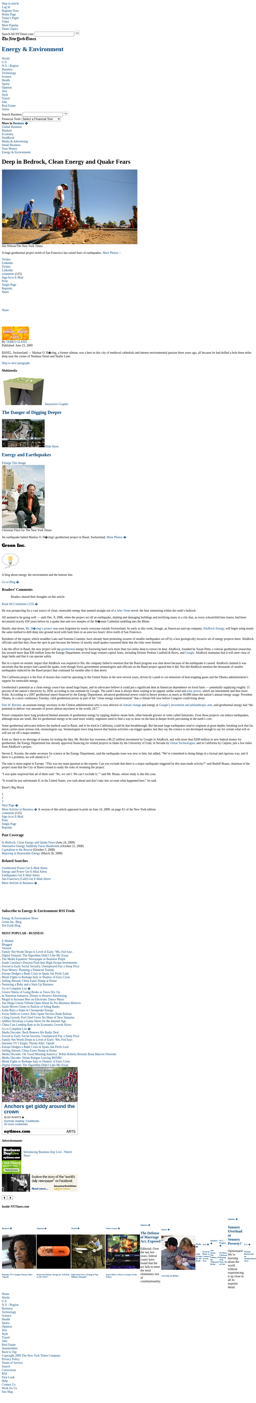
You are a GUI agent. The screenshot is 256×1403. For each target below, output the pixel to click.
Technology (9, 73)
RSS (4, 1373)
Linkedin (7, 263)
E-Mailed (7, 941)
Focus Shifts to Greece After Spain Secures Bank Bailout (37, 1014)
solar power (194, 691)
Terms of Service (12, 1363)
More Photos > (112, 253)
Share (5, 292)
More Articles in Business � (19, 809)
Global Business (12, 127)
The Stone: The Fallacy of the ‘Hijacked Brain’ (214, 1257)
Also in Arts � (14, 1117)
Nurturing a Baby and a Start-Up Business (27, 984)
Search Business (12, 114)
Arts (4, 91)
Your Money (9, 148)
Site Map (7, 1391)
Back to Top (9, 1352)
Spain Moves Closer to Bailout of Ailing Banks (31, 1006)
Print (5, 281)
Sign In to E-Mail (12, 277)
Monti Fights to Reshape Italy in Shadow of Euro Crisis (36, 977)
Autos (5, 109)
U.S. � (247, 1244)
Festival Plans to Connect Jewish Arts (206, 1256)
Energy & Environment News (20, 918)
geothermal (68, 649)
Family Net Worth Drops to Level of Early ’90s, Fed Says (37, 952)
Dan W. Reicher (11, 705)
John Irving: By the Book (199, 1257)
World (5, 58)
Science (6, 76)
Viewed (6, 948)
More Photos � (116, 537)
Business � (20, 123)
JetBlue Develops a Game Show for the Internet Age (34, 1021)
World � (75, 1228)
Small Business (11, 145)
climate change (132, 705)
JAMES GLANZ (16, 342)
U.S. (4, 62)
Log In (6, 7)
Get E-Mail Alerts (36, 868)
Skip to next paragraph (16, 363)
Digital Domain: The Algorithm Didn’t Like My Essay (35, 955)
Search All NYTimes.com (17, 34)
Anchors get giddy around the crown (39, 1109)
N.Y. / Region (10, 65)
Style (5, 94)
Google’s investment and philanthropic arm (185, 705)
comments (8, 274)
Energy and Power (13, 871)
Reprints (7, 288)
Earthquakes (9, 875)
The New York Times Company (41, 1355)
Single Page (9, 284)
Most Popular (10, 25)
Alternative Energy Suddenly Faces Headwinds (31, 846)
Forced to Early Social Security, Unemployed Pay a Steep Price (40, 966)
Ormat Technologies (182, 743)
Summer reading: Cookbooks (21, 1121)
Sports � (165, 1229)
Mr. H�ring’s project (39, 628)
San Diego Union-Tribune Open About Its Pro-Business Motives (41, 1003)
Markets (7, 130)
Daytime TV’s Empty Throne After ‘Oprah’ (28, 1043)
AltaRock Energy (213, 628)
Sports (6, 84)
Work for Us (9, 1388)
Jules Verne (123, 610)
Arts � (206, 1244)
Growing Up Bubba (169, 1276)
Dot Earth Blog (11, 925)
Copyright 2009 (11, 1355)
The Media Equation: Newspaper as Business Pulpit (33, 959)
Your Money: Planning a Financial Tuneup (28, 970)
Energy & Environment (33, 49)
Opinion (7, 87)
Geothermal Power (13, 868)
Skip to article (10, 3)
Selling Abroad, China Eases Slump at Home (29, 981)
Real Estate (9, 105)
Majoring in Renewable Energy (21, 853)
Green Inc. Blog (11, 922)
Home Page (9, 14)
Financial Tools (11, 119)
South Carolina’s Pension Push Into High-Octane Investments (39, 962)
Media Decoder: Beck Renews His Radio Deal (30, 1032)
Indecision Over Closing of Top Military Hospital (84, 1275)
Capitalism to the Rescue (17, 849)
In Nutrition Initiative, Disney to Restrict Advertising (34, 995)
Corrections (9, 1370)
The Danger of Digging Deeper (32, 412)
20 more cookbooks (16, 1124)
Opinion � (41, 1228)
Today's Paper (10, 18)
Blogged (7, 944)
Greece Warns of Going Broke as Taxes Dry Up (31, 992)
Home (5, 1294)
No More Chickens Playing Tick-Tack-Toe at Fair (223, 1258)
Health (6, 80)
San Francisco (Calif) (15, 879)
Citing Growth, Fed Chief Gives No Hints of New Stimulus (38, 1017)
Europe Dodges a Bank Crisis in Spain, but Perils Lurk (35, 973)
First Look (8, 1377)
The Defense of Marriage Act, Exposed (150, 1237)
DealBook (8, 137)
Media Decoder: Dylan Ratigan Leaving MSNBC (32, 1057)
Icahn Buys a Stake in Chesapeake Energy (27, 1010)
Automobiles (10, 1348)
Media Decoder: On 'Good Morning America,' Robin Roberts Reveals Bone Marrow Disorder (59, 1054)
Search (6, 1366)
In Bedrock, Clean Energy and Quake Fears (28, 842)
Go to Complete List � (16, 988)
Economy (8, 134)
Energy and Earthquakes (26, 454)
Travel (6, 98)
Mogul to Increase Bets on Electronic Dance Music (33, 999)
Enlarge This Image (14, 463)
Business (7, 69)
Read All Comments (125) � (20, 604)
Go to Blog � (10, 582)
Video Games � (113, 1228)
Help (5, 1381)
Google (189, 652)
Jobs (4, 102)
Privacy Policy (11, 1359)
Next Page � (10, 805)
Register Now (10, 10)
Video (5, 21)
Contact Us (8, 1384)
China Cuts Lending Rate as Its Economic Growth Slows (36, 1024)
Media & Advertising (15, 141)
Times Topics (10, 29)
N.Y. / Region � (222, 1243)
